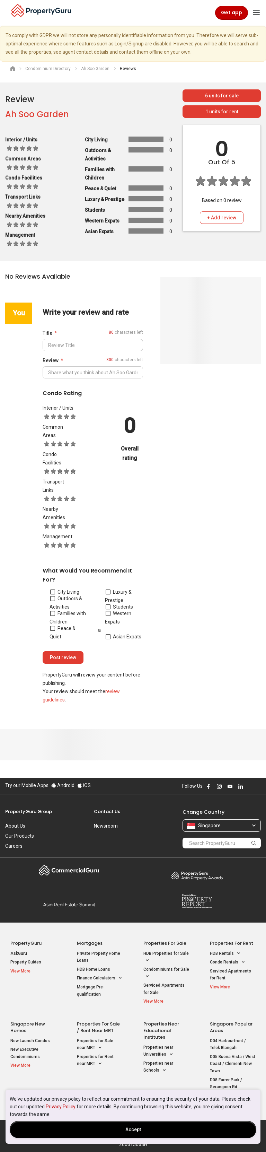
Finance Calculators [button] (99, 978)
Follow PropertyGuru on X (250, 786)
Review (51, 360)
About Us (15, 826)
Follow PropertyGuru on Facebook (208, 786)
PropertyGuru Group (28, 811)
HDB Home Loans (93, 969)
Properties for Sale (164, 943)
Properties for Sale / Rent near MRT (98, 1027)
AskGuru (18, 953)
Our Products (19, 836)
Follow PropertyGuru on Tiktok (258, 786)
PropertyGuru (26, 943)
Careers (14, 846)
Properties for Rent (231, 943)
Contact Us (107, 811)
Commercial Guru (69, 870)
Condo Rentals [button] (227, 962)
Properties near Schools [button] (158, 1067)
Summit (69, 904)
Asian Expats (123, 636)
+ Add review (221, 217)
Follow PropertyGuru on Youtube (230, 786)
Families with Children (68, 618)
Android (62, 785)
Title (47, 333)
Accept (133, 1129)
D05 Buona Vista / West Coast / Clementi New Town (232, 1063)
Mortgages (90, 943)
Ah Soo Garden (37, 114)
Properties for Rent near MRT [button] (95, 1060)
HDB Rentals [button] (225, 953)
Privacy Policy (61, 1106)
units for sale (222, 95)
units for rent (221, 111)
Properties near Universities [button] (158, 1051)
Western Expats (118, 618)
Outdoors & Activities (66, 603)
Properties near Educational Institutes (161, 1030)
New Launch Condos (30, 1040)
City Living (64, 592)
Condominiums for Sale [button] (166, 973)
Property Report (197, 901)
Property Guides (25, 962)
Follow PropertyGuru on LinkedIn (241, 786)
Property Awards (197, 875)
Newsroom (106, 826)
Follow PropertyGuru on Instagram (219, 786)
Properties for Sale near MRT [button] (95, 1044)
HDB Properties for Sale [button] (166, 957)
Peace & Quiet (63, 632)
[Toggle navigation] (256, 13)
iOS (84, 785)
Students (119, 607)
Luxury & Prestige (118, 596)
